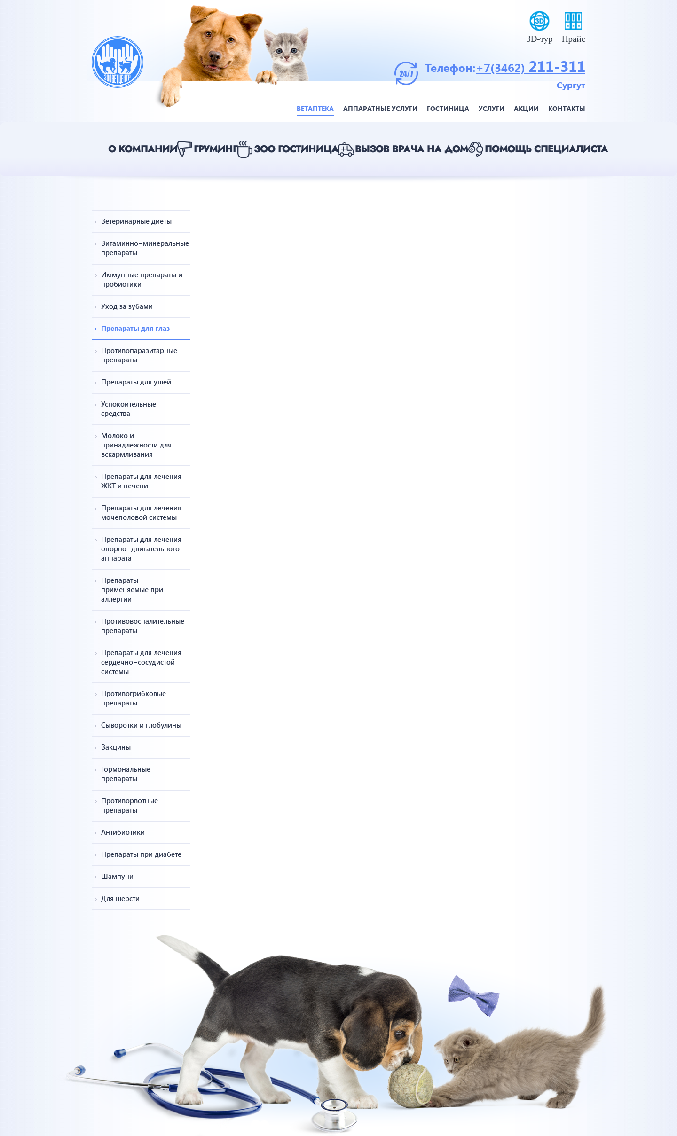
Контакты (566, 108)
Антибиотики (123, 832)
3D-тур (539, 39)
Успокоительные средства (128, 408)
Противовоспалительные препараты (142, 625)
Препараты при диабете (141, 854)
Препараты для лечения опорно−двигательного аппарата (141, 548)
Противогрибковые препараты (133, 698)
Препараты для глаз (135, 328)
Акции (526, 108)
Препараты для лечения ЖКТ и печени (141, 480)
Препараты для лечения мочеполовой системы (141, 512)
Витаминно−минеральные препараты (142, 247)
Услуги (491, 108)
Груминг (215, 149)
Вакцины (116, 747)
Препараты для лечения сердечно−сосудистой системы (141, 662)
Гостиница (448, 108)
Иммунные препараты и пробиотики (141, 279)
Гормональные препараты (125, 773)
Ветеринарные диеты (136, 221)
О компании (142, 149)
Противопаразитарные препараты (139, 354)
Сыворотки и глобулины (141, 724)
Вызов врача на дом (411, 149)
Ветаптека (315, 108)
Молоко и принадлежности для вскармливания (136, 445)
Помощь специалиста (546, 149)
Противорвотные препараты (129, 805)
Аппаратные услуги (380, 108)
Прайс (573, 39)
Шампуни (117, 876)
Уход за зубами (127, 306)
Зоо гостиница (296, 149)
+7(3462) (502, 67)
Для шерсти (120, 898)
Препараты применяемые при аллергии (132, 589)
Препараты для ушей (136, 381)
